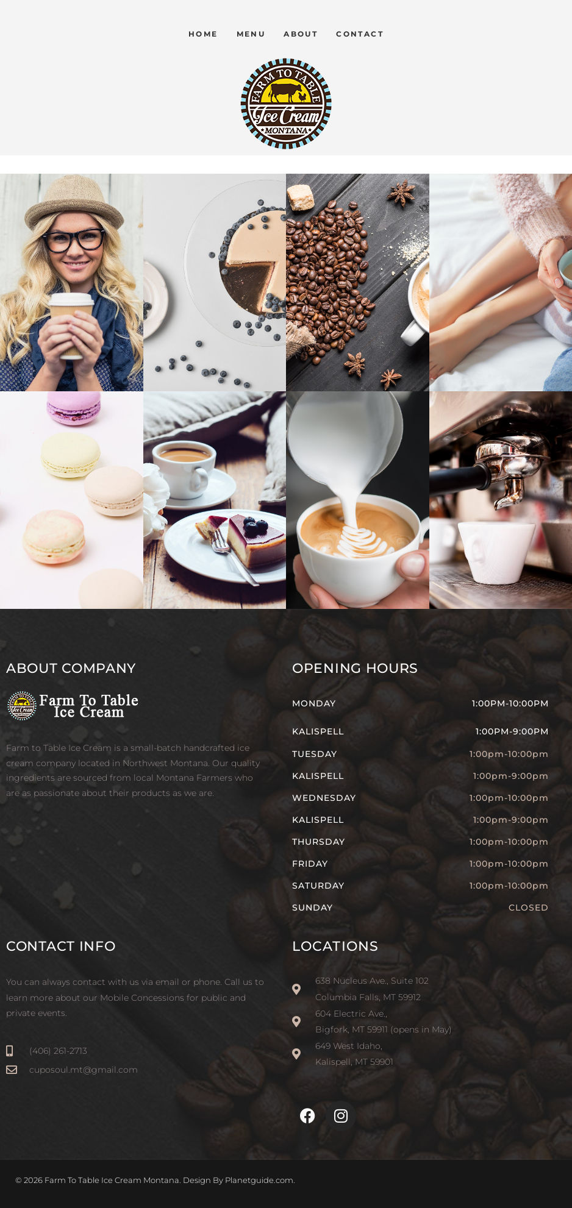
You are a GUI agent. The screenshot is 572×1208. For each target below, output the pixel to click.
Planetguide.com (259, 1180)
